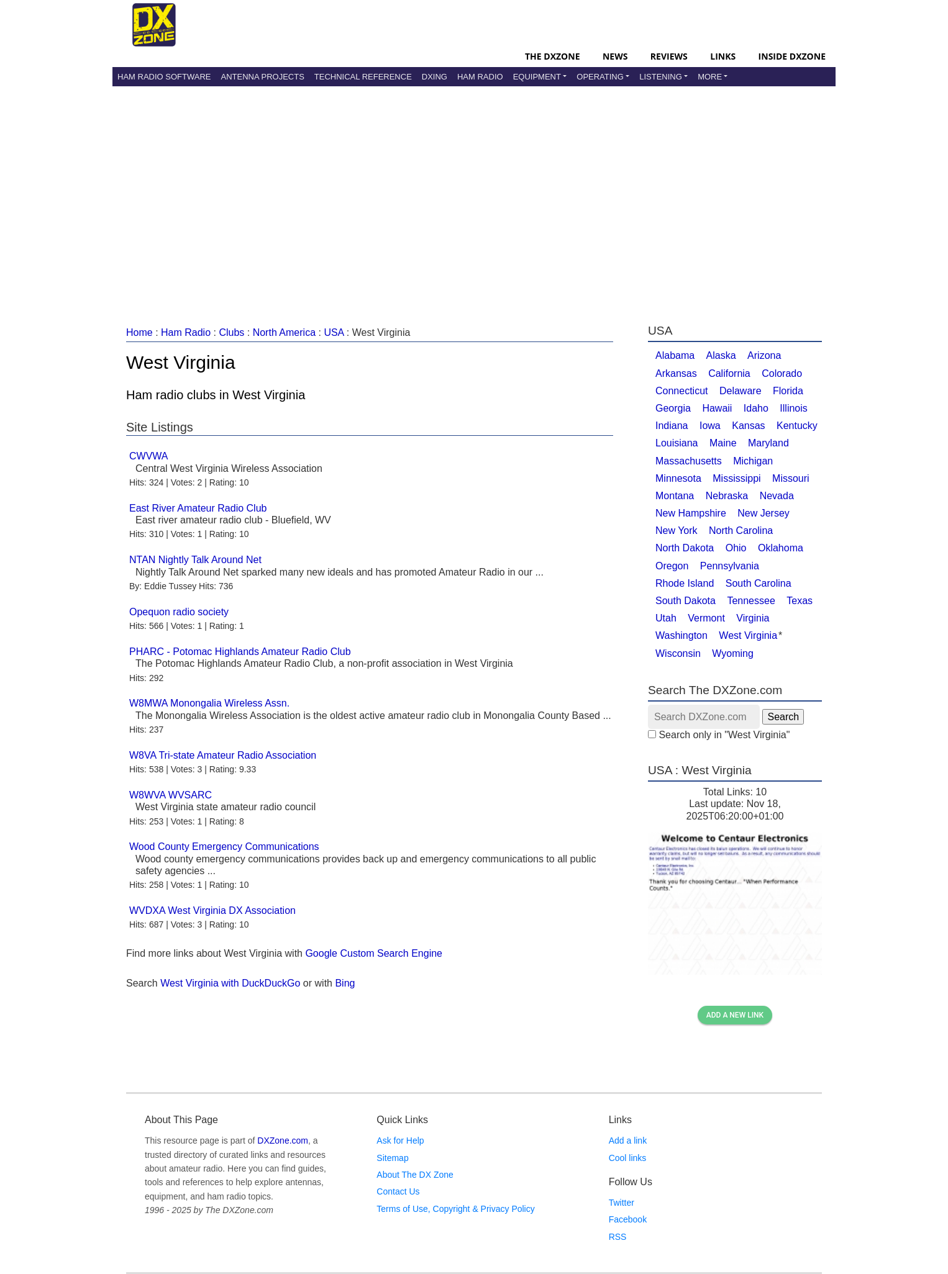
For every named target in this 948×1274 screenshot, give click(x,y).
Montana (674, 495)
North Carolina (741, 530)
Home (139, 332)
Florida (788, 391)
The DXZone (552, 56)
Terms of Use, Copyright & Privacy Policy (455, 1209)
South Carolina (758, 583)
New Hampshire (690, 513)
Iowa (710, 425)
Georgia (673, 408)
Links (723, 56)
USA (334, 332)
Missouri (790, 478)
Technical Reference (363, 76)
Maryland (768, 443)
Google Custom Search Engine (373, 953)
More (710, 76)
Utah (666, 618)
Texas (799, 600)
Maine (723, 443)
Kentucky (797, 425)
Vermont (706, 618)
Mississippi (736, 478)
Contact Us (397, 1191)
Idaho (756, 408)
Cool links (628, 1158)
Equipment (537, 76)
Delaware (740, 391)
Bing (345, 983)
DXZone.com (282, 1140)
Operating (600, 76)
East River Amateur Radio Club (198, 508)
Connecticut (681, 391)
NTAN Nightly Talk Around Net (195, 559)
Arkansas (676, 373)
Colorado (782, 373)
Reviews (669, 56)
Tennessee (751, 600)
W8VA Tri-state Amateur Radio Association (222, 755)
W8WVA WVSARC (170, 795)
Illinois (793, 408)
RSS (618, 1237)
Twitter (621, 1203)
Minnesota (678, 478)
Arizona (764, 355)
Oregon (671, 566)
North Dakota (684, 548)
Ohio (736, 548)
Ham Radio (480, 76)
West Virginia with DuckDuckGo (230, 983)
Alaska (721, 355)
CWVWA (148, 456)
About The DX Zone (414, 1175)
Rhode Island (684, 583)
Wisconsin (678, 653)
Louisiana (676, 443)
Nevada (777, 495)
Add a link (628, 1140)
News (615, 56)
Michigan (753, 461)
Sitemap (392, 1158)
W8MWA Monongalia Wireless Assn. (209, 703)
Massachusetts (688, 461)
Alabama (675, 355)
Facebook (628, 1219)
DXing (434, 76)
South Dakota (685, 600)
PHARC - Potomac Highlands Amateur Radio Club (240, 651)
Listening (660, 76)
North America (284, 332)
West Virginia (748, 635)
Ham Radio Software (164, 76)
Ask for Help (400, 1140)
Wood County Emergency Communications (224, 846)
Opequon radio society (179, 612)
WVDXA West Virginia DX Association (212, 910)
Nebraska (727, 495)
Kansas (748, 425)
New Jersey (763, 513)
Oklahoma (780, 548)
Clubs (231, 332)
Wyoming (733, 653)
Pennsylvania (729, 566)
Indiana (671, 425)
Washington (681, 635)
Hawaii (717, 408)
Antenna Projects (262, 76)
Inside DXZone (792, 56)
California (729, 373)
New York (676, 530)
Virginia (752, 618)
